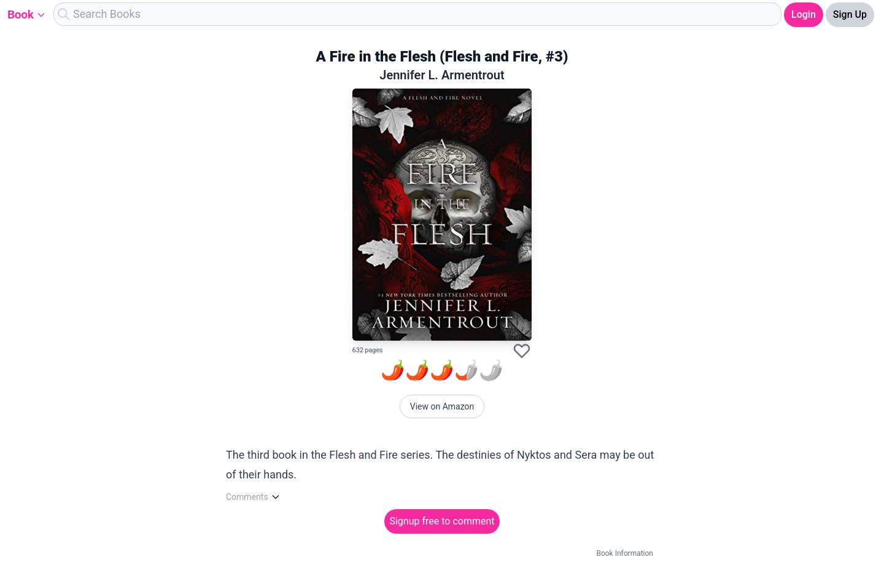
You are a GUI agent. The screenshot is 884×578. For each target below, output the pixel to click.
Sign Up (850, 14)
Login (803, 14)
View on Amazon (442, 406)
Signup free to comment (441, 521)
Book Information (624, 553)
